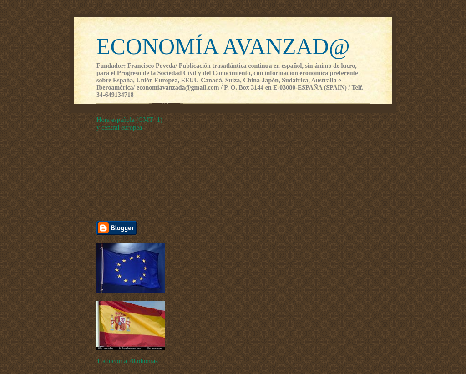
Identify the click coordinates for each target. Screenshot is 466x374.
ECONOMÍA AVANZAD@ (223, 46)
